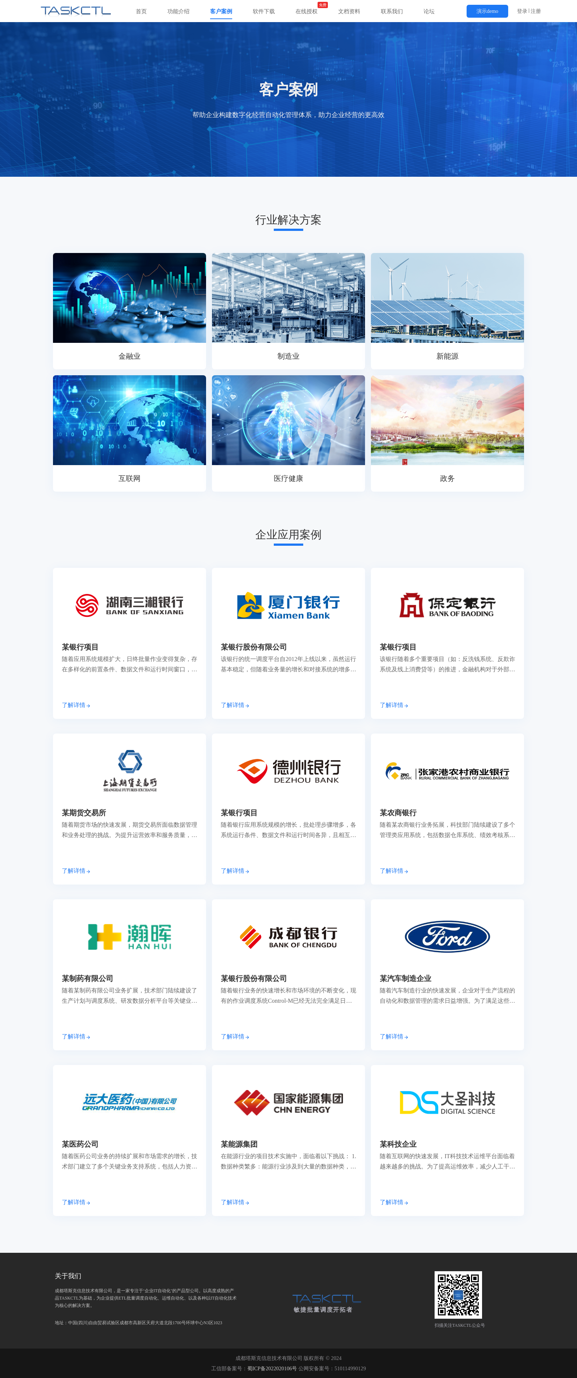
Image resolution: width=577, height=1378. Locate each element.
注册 (536, 11)
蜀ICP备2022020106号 (272, 1368)
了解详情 (76, 705)
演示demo (487, 11)
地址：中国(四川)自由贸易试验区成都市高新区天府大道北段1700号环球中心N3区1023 (146, 1298)
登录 (522, 11)
